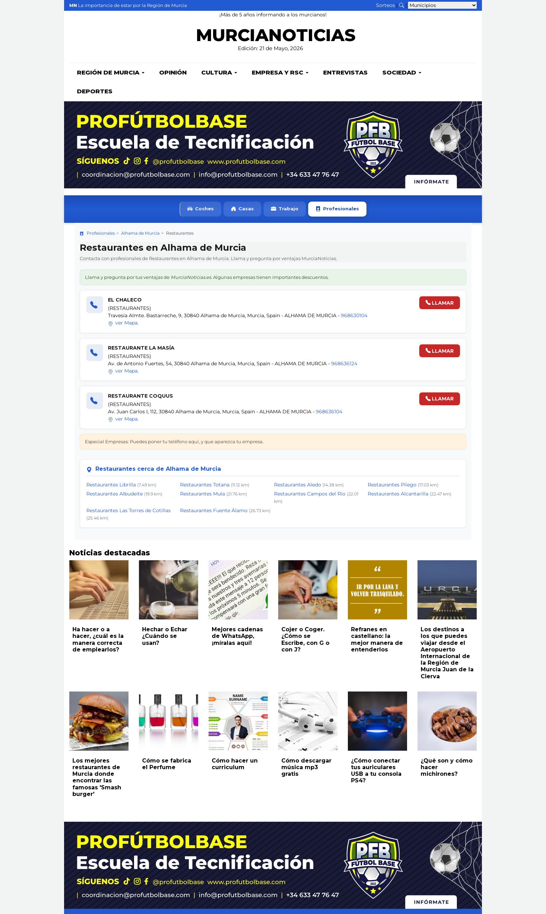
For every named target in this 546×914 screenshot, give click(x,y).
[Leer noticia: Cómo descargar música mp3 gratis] (307, 721)
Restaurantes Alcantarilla (398, 494)
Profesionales (337, 210)
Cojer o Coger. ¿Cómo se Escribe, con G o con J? (305, 640)
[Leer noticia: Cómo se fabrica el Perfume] (168, 721)
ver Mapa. (123, 323)
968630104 (354, 316)
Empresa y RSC (280, 73)
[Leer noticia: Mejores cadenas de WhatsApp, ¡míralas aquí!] (238, 590)
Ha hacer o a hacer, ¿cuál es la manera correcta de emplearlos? (98, 640)
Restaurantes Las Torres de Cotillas (128, 511)
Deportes (94, 91)
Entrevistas (345, 73)
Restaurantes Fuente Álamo (214, 511)
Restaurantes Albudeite (114, 494)
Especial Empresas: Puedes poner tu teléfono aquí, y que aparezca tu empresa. (174, 442)
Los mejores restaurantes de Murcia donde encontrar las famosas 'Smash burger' (96, 778)
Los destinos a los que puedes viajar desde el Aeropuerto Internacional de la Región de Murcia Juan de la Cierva (447, 653)
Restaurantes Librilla (111, 485)
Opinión (173, 73)
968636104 (329, 412)
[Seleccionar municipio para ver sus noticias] (442, 5)
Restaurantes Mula (202, 494)
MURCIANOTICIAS (275, 36)
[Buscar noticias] (401, 5)
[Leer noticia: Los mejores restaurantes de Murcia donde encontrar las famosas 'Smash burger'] (98, 721)
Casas (242, 210)
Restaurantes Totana (204, 485)
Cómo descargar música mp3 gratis (306, 768)
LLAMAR (440, 303)
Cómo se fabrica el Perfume (166, 764)
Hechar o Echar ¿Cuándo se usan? (164, 637)
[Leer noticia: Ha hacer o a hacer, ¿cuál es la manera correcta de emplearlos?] (98, 590)
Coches (200, 210)
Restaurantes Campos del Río (309, 494)
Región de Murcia (111, 73)
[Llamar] (95, 305)
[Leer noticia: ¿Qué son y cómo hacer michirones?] (447, 721)
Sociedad (401, 73)
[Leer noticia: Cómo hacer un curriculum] (238, 721)
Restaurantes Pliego (392, 485)
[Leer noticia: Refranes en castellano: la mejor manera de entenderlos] (377, 590)
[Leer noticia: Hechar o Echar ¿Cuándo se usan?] (168, 590)
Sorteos (385, 5)
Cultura (219, 73)
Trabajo (284, 210)
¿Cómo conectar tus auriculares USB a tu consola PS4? (376, 771)
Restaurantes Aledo (297, 485)
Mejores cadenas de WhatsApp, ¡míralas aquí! (237, 637)
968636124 (344, 364)
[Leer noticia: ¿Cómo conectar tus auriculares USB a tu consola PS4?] (377, 721)
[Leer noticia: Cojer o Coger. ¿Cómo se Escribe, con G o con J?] (307, 590)
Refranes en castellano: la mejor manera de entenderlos (377, 640)
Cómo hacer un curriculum (235, 764)
